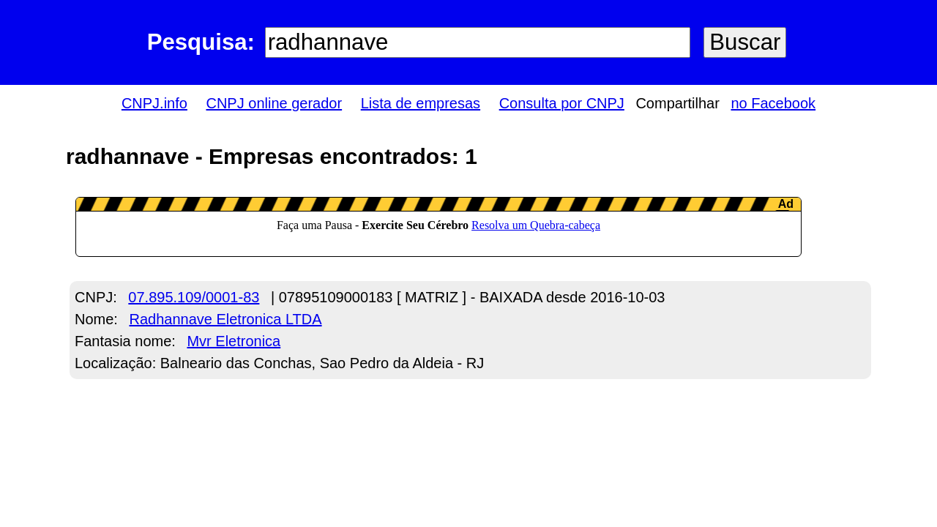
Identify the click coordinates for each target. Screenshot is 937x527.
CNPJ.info (154, 103)
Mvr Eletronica (233, 341)
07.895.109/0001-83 (193, 297)
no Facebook (773, 103)
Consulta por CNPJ (561, 103)
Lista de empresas (420, 103)
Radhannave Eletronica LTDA (225, 319)
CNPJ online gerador (274, 103)
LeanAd (438, 227)
